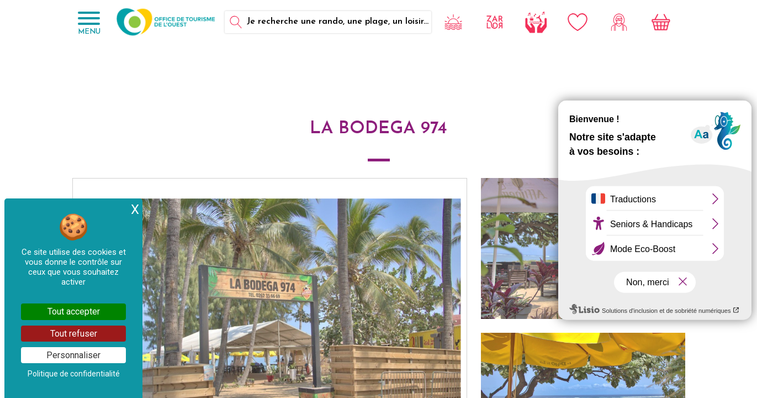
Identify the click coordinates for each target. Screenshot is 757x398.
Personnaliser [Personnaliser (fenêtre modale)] (73, 355)
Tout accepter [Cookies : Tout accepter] (73, 311)
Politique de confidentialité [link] (74, 373)
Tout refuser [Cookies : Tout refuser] (73, 333)
